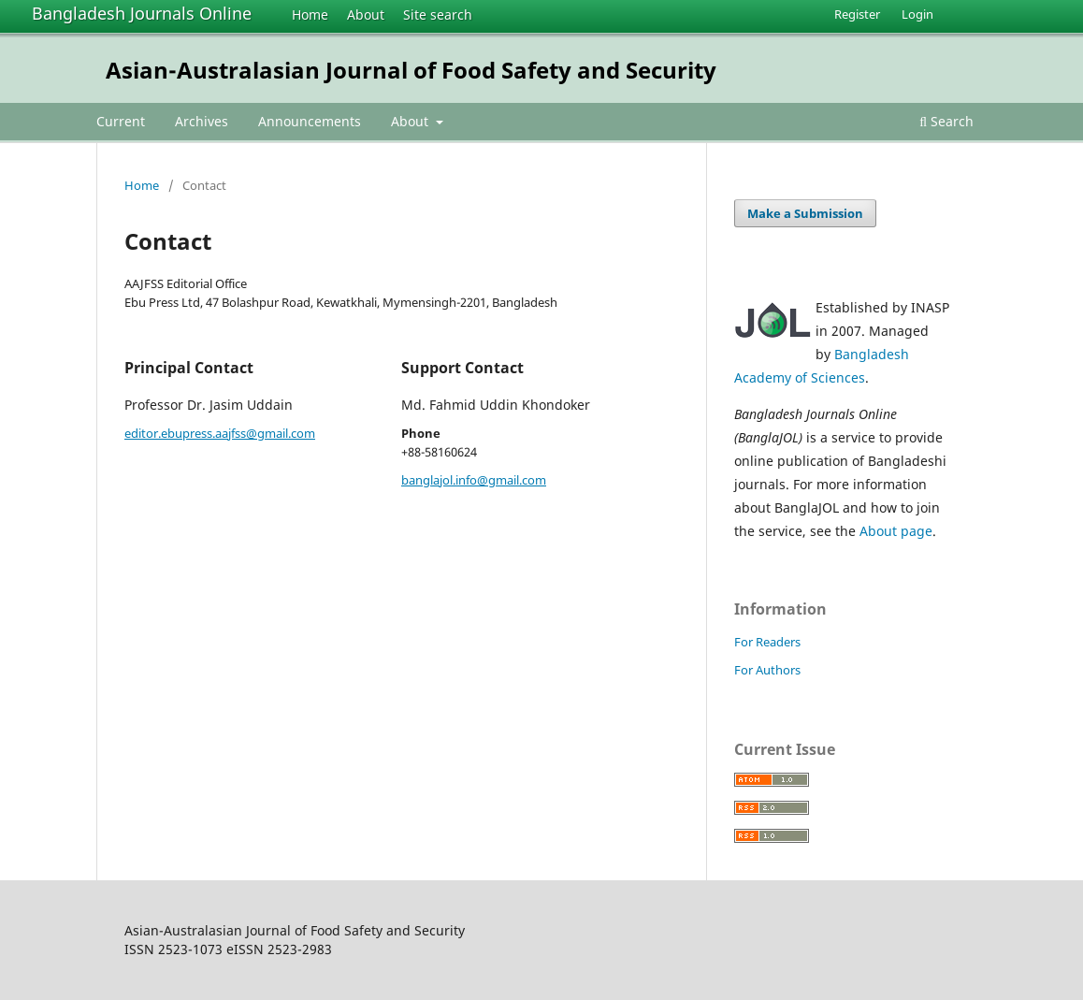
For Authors (767, 669)
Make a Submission (805, 213)
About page (895, 531)
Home (310, 14)
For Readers (767, 641)
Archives (201, 121)
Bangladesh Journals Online (142, 13)
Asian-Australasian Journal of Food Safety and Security (411, 69)
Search (946, 121)
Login (917, 14)
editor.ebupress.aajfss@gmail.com (219, 433)
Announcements (309, 121)
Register (857, 14)
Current (120, 121)
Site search (437, 14)
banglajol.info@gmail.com (473, 479)
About (365, 14)
